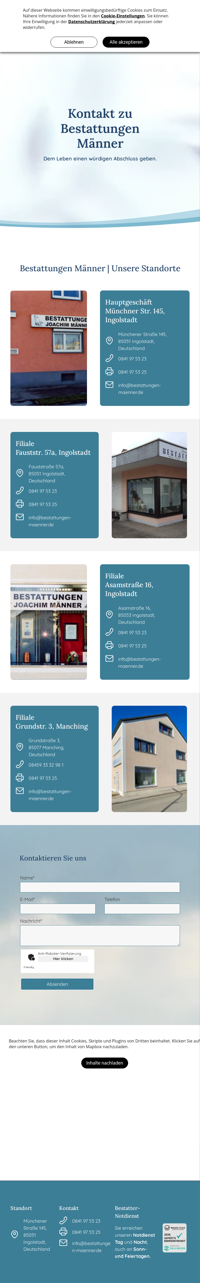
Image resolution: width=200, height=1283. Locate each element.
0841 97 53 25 (132, 372)
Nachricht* (31, 921)
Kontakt (69, 1208)
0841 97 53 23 (132, 359)
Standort (21, 1208)
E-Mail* (27, 899)
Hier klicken (63, 958)
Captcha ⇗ (35, 967)
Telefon (112, 899)
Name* (27, 878)
